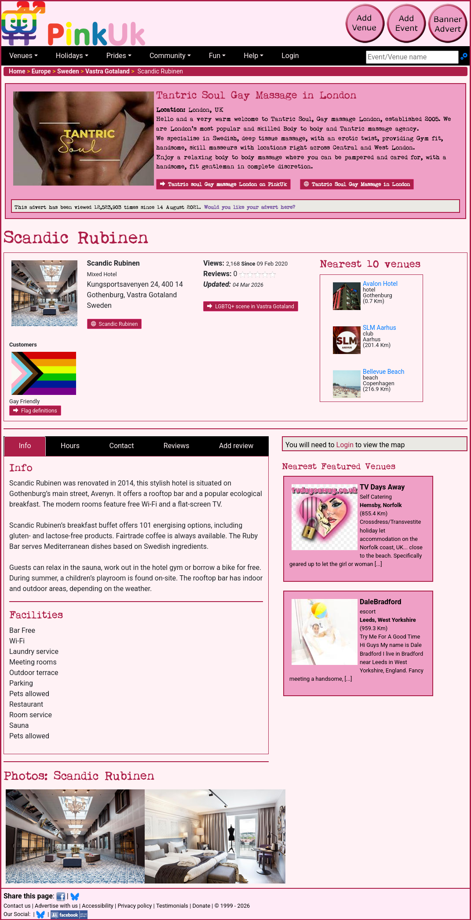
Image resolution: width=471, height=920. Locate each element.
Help (251, 55)
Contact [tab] (121, 446)
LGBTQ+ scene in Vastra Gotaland (250, 306)
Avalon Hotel (380, 283)
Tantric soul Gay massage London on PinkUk (223, 184)
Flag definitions (35, 411)
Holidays (69, 55)
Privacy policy (134, 905)
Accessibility (97, 905)
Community (168, 55)
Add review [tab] (236, 446)
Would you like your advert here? (249, 207)
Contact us (17, 905)
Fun (214, 55)
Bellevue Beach (384, 371)
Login (290, 55)
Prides (116, 55)
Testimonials (172, 905)
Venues (21, 55)
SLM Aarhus (379, 327)
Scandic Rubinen (114, 324)
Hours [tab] (70, 446)
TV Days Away (382, 487)
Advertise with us (56, 905)
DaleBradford (381, 602)
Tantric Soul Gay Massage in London (357, 184)
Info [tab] (25, 446)
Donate (201, 905)
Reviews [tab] (177, 446)
